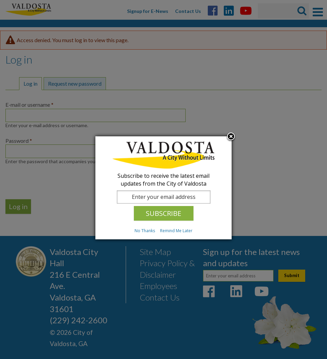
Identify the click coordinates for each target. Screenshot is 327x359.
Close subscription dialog (231, 137)
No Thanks (145, 231)
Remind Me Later (176, 231)
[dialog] (163, 187)
